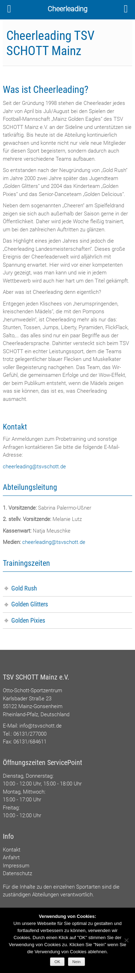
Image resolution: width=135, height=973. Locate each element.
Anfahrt (11, 857)
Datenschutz (17, 873)
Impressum (16, 865)
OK (57, 962)
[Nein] (126, 940)
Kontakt (11, 850)
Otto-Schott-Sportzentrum (32, 690)
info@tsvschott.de (40, 726)
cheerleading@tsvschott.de (34, 466)
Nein (76, 962)
